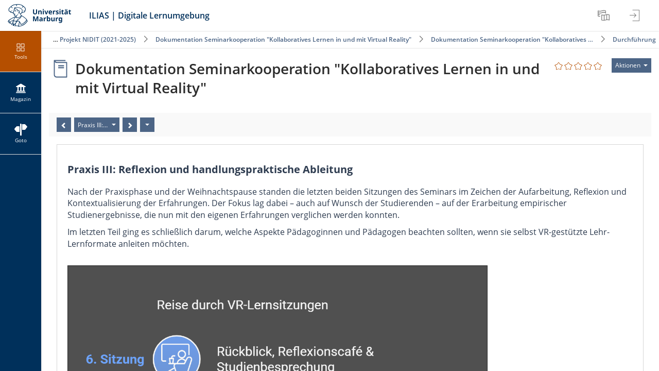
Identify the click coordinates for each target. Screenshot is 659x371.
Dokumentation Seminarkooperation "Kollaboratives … (512, 39)
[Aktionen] (147, 124)
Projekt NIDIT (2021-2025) (98, 39)
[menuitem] (604, 15)
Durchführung (634, 39)
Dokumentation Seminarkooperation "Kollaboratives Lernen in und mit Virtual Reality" (284, 39)
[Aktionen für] (631, 65)
